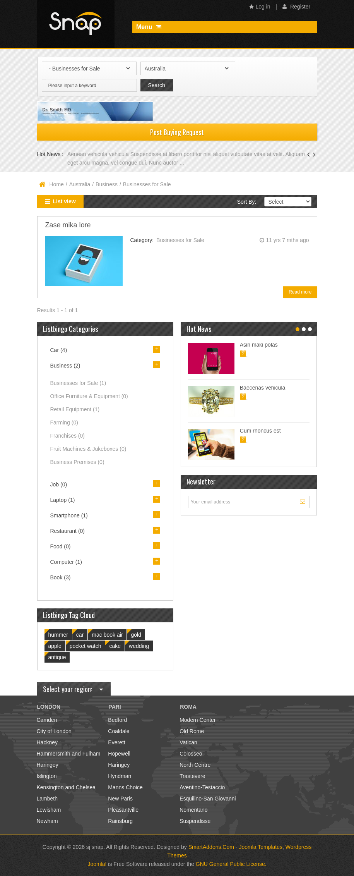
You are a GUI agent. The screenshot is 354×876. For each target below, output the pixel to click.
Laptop (62, 500)
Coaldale (118, 731)
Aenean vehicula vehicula (98, 154)
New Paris (120, 798)
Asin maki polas (259, 345)
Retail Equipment (75, 409)
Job (58, 484)
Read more (300, 292)
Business (107, 184)
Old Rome (192, 731)
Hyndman (119, 776)
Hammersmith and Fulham (69, 754)
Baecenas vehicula (263, 388)
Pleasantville (123, 810)
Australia (79, 184)
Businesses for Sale (180, 240)
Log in (259, 6)
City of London (54, 731)
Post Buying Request (177, 132)
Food (60, 546)
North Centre (195, 765)
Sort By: (247, 202)
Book (60, 577)
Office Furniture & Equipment (89, 396)
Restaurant (67, 531)
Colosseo (191, 754)
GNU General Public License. (231, 864)
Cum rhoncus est (260, 431)
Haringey (47, 765)
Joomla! (96, 864)
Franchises (67, 436)
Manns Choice (125, 787)
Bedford (117, 720)
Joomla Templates (260, 847)
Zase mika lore (68, 225)
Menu (148, 27)
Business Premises (77, 462)
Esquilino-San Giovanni (208, 798)
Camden (47, 720)
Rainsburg (120, 821)
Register (296, 6)
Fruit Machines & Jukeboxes (88, 449)
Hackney (47, 742)
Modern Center (197, 720)
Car (58, 350)
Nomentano (193, 810)
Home (57, 184)
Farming (64, 422)
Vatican (188, 742)
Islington (47, 776)
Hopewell (119, 754)
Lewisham (49, 810)
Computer (66, 562)
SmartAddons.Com (211, 847)
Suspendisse (195, 821)
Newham (47, 821)
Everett (116, 742)
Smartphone (69, 515)
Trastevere (192, 776)
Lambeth (47, 798)
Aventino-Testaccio (202, 787)
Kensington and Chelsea (66, 787)
